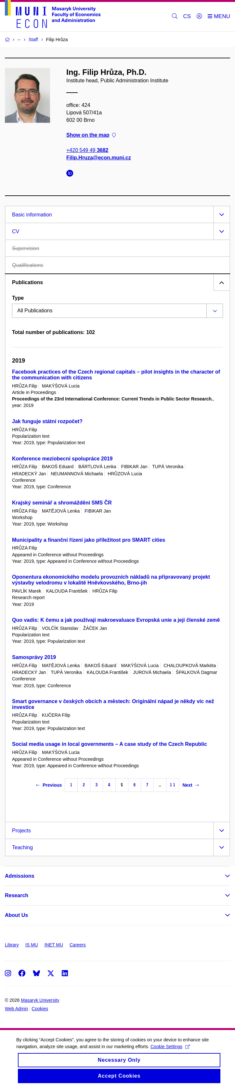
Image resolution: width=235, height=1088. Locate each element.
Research (16, 895)
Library (12, 944)
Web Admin (16, 1008)
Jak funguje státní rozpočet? (47, 421)
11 (172, 785)
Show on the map (91, 135)
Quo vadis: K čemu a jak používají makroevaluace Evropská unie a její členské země (116, 620)
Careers (78, 944)
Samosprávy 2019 (34, 657)
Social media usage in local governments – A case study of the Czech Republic (109, 744)
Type (18, 298)
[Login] (199, 16)
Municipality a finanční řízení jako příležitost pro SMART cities (88, 540)
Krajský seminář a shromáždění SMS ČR (62, 502)
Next (190, 785)
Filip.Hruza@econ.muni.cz (98, 157)
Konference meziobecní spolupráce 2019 (62, 458)
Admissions (19, 876)
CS (187, 16)
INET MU (54, 944)
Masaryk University (40, 1000)
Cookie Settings (170, 1050)
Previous (49, 785)
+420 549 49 (87, 150)
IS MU (31, 944)
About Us (16, 915)
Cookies (40, 1008)
